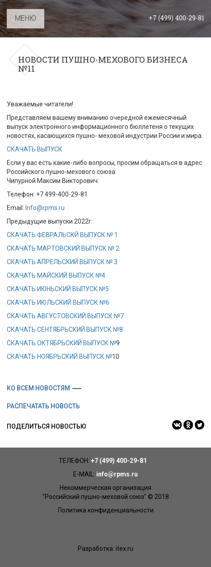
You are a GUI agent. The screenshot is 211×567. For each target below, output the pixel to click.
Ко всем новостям (38, 388)
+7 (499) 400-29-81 (176, 18)
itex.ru (124, 548)
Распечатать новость (43, 406)
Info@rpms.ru (45, 207)
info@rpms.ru (117, 474)
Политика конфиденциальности (106, 510)
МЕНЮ (25, 18)
